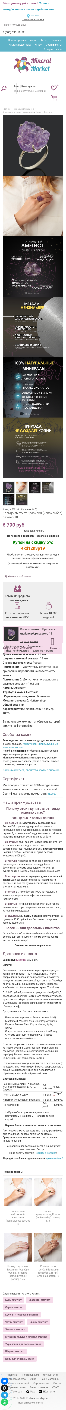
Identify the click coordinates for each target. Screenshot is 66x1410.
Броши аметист (39, 1322)
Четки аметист (14, 1322)
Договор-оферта (16, 1379)
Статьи (57, 1383)
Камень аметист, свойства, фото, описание (31, 770)
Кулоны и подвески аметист (21, 1314)
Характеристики (29, 641)
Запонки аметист (15, 1329)
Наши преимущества (17, 650)
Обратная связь (16, 1387)
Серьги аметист (14, 1307)
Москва (35, 15)
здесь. (52, 793)
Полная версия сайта (30, 1402)
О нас (38, 44)
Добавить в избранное (17, 576)
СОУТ (55, 1387)
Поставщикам (30, 1374)
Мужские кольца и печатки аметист (26, 1336)
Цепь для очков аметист (19, 1358)
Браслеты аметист (40, 1300)
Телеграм (16, 1391)
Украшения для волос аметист (23, 1344)
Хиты (43, 40)
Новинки (56, 40)
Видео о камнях (39, 1387)
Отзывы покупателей (17, 1383)
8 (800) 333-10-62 (13, 32)
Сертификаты (54, 44)
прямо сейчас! (54, 1158)
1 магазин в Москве (33, 19)
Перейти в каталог (45, 1152)
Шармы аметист (14, 1351)
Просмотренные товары (22, 40)
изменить (32, 959)
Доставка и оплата (43, 650)
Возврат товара (52, 49)
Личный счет (50, 1374)
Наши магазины (49, 1379)
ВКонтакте (47, 1391)
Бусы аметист (13, 1300)
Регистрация (28, 86)
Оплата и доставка (20, 44)
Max (30, 1391)
